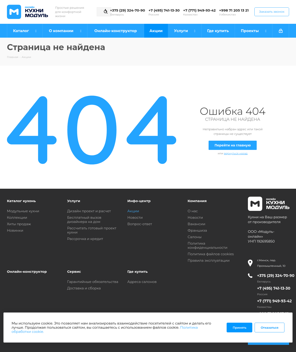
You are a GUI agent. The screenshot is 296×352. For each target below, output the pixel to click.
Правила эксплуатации (209, 260)
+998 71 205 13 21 (234, 10)
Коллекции (17, 217)
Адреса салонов (142, 281)
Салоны (194, 237)
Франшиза (197, 230)
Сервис (74, 271)
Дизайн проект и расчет (89, 211)
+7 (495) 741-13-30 (164, 10)
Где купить (137, 271)
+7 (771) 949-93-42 (199, 10)
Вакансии (196, 224)
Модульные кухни (23, 211)
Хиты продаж (19, 224)
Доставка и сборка (84, 288)
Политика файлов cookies (211, 254)
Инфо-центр (139, 201)
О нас (193, 211)
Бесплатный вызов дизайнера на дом (84, 219)
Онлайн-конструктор (27, 271)
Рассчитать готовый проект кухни (91, 230)
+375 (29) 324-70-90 (127, 10)
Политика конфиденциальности (207, 245)
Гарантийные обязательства (92, 281)
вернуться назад (235, 153)
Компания (197, 201)
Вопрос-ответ (139, 224)
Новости (135, 217)
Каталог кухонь (21, 201)
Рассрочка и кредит (85, 239)
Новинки (15, 230)
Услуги (73, 201)
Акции (133, 211)
